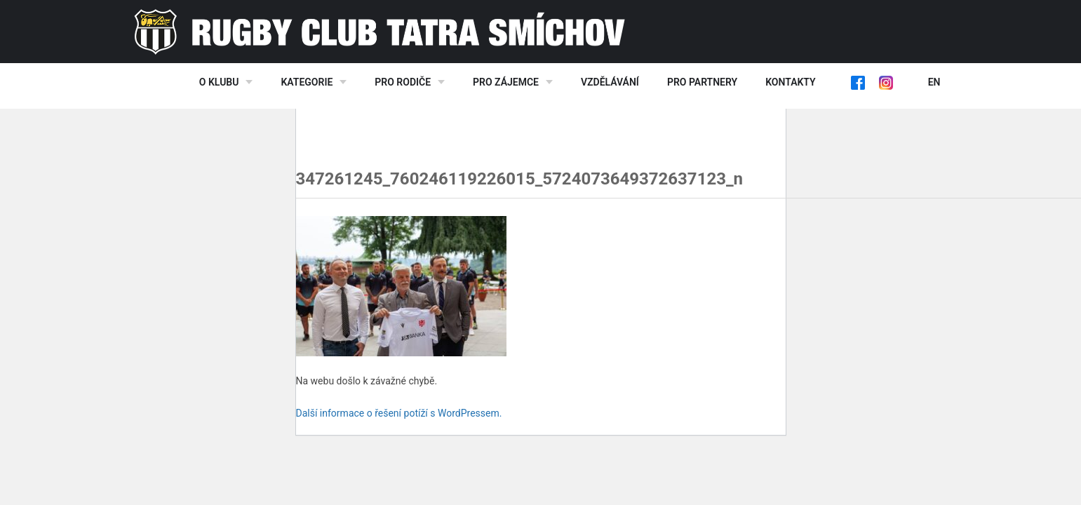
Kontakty (790, 82)
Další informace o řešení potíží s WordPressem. (399, 413)
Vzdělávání (610, 82)
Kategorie (307, 82)
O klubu (219, 82)
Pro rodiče (403, 82)
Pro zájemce (506, 82)
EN (934, 82)
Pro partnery (702, 82)
